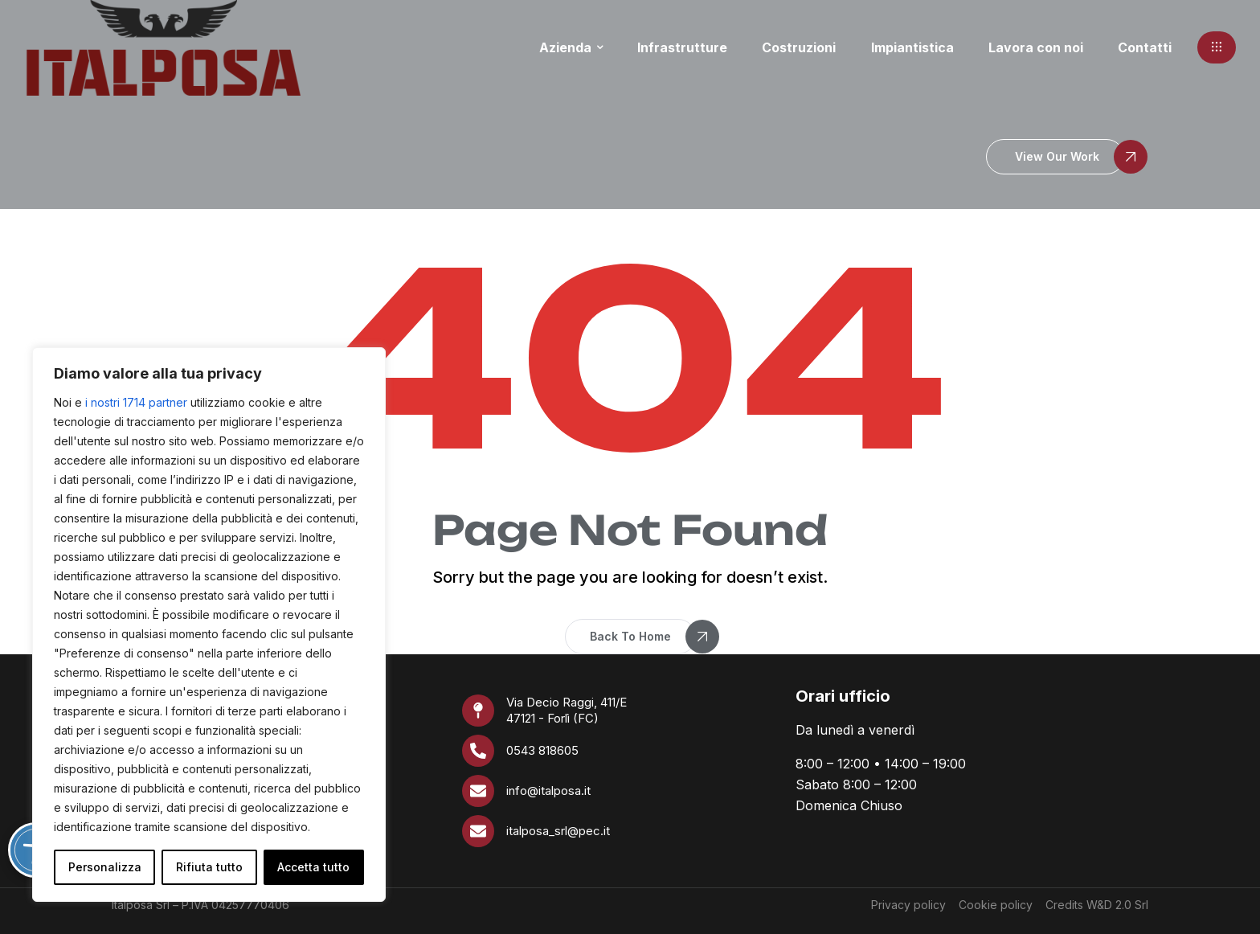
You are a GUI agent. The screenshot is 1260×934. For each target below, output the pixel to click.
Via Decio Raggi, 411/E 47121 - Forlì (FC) (566, 710)
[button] (1216, 47)
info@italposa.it (548, 790)
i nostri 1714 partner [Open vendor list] (136, 402)
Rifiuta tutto (209, 867)
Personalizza (104, 867)
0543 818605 (542, 750)
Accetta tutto (313, 867)
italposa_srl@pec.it (558, 830)
